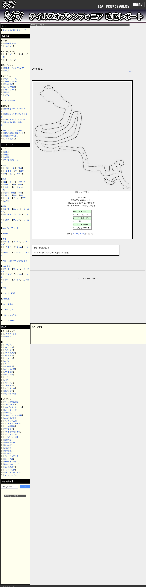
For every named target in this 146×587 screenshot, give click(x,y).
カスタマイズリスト (10, 315)
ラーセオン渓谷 (10, 462)
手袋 (20, 193)
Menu (137, 4)
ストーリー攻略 (78, 234)
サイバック (8, 375)
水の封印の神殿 (10, 418)
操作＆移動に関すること (14, 133)
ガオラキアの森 (10, 434)
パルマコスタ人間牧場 (13, 415)
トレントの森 (9, 470)
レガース (18, 174)
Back (131, 71)
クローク (21, 182)
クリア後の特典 (8, 101)
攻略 (6, 71)
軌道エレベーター (11, 464)
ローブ (7, 185)
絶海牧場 (7, 451)
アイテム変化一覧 (11, 160)
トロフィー (8, 46)
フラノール (8, 383)
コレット (16, 209)
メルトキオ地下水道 (12, 432)
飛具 (20, 168)
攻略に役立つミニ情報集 (12, 130)
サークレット (18, 187)
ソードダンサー (10, 81)
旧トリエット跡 (10, 410)
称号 (4, 239)
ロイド (7, 209)
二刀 (6, 168)
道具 (6, 152)
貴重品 (7, 157)
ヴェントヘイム (10, 475)
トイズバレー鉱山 (11, 437)
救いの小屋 (8, 366)
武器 (4, 165)
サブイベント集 (10, 79)
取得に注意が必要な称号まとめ (14, 261)
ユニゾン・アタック (10, 228)
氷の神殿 (7, 448)
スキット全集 (7, 304)
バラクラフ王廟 (10, 421)
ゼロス (7, 220)
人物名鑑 (6, 299)
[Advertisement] (15, 538)
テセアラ (7, 337)
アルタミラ (8, 385)
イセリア (7, 345)
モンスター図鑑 (8, 293)
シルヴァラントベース (13, 407)
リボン (7, 187)
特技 (4, 206)
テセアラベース (10, 443)
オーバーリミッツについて (14, 120)
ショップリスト (8, 310)
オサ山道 (7, 413)
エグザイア (8, 391)
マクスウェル (9, 90)
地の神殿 (7, 445)
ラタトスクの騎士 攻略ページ (14, 30)
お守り (7, 195)
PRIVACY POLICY (117, 6)
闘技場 (7, 92)
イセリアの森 (9, 404)
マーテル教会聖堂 (11, 402)
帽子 (20, 185)
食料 (6, 155)
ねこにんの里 (9, 369)
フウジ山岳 (8, 429)
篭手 (6, 193)
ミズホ (7, 377)
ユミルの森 (8, 459)
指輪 (15, 195)
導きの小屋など (10, 394)
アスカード (8, 358)
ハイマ (7, 364)
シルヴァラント (10, 334)
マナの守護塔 (9, 426)
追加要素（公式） (11, 43)
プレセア (16, 220)
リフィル (18, 214)
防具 (4, 179)
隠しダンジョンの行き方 (14, 68)
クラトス (7, 214)
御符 (22, 171)
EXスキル (6, 266)
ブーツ (15, 198)
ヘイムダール (9, 388)
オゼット (7, 380)
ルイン (7, 361)
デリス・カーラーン (12, 472)
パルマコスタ (9, 353)
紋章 (22, 195)
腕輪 (13, 193)
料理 (4, 288)
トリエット (8, 347)
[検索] (9, 486)
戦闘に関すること (11, 136)
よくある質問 (9, 139)
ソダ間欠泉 (8, 356)
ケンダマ (7, 171)
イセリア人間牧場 (11, 456)
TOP (100, 6)
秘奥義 (5, 233)
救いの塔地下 (9, 467)
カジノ (7, 95)
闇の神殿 (7, 453)
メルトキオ (8, 372)
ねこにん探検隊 (8, 320)
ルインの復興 (9, 87)
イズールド (8, 350)
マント (7, 198)
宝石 (23, 198)
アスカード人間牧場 (12, 424)
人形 (6, 201)
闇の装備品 (8, 84)
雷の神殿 (7, 440)
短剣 (13, 168)
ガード (12, 182)
